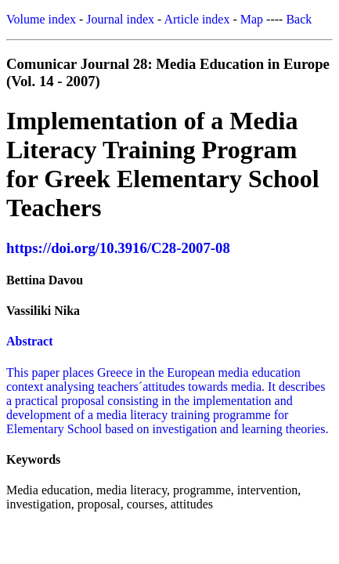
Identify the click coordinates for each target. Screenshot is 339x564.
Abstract (29, 341)
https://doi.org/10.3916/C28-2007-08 (118, 248)
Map (251, 19)
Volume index (41, 19)
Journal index (120, 19)
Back (299, 19)
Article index (196, 19)
